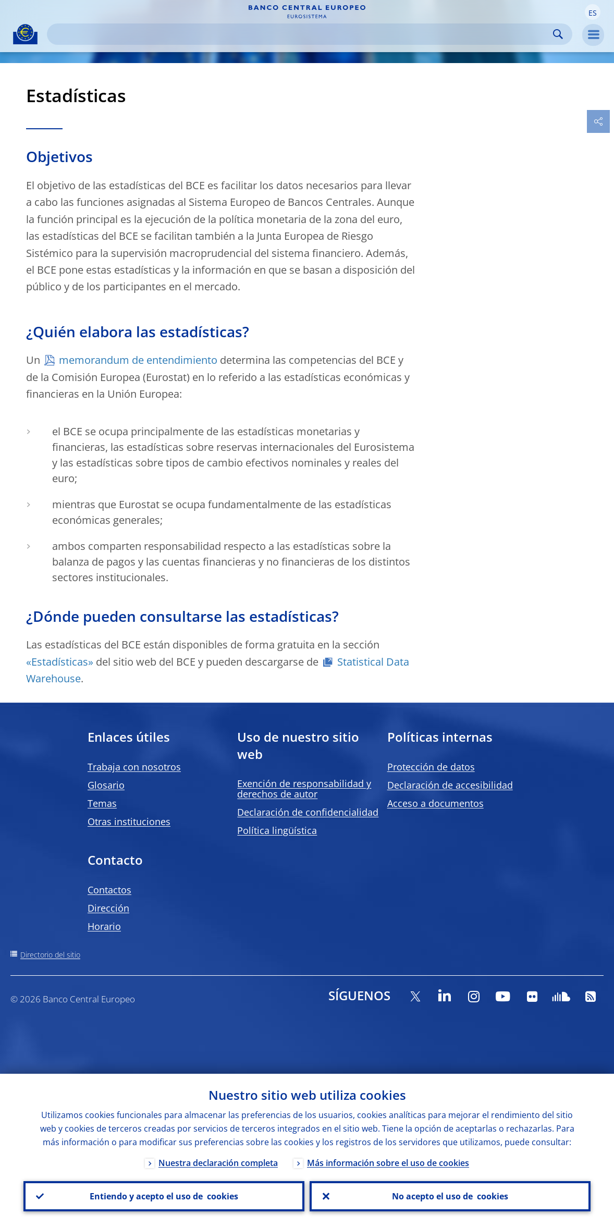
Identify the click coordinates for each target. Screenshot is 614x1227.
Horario (104, 926)
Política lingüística (277, 830)
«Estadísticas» (61, 662)
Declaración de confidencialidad (307, 812)
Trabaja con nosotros (134, 766)
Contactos (109, 890)
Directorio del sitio (50, 955)
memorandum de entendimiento (138, 360)
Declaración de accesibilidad (450, 785)
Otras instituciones (129, 821)
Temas (102, 803)
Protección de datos (431, 766)
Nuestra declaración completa (218, 1163)
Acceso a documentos (435, 803)
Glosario (106, 785)
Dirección (108, 908)
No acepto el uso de (450, 1196)
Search (558, 34)
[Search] (301, 34)
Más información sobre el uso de (388, 1163)
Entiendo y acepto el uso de (164, 1196)
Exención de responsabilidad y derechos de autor (304, 788)
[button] (592, 12)
